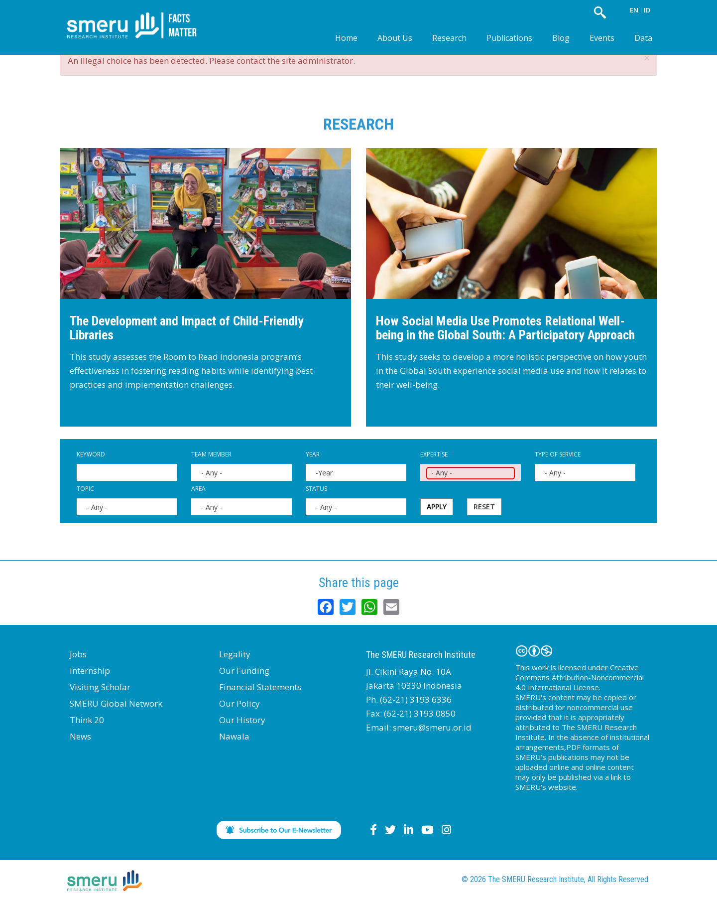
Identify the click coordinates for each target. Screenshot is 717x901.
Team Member (211, 454)
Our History (242, 720)
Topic (85, 488)
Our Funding (244, 670)
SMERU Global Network (116, 703)
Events (602, 37)
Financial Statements (260, 687)
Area (198, 488)
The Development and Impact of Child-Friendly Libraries (187, 328)
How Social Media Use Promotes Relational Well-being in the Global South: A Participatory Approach (505, 328)
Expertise (434, 454)
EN (634, 9)
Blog (561, 37)
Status (316, 488)
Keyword (91, 454)
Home (346, 37)
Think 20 (87, 720)
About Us (394, 37)
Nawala (234, 736)
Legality (234, 654)
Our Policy (239, 703)
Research (449, 37)
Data (643, 37)
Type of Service (558, 454)
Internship (90, 670)
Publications (509, 37)
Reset (484, 506)
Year (313, 454)
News (80, 736)
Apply (437, 506)
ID (647, 9)
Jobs (78, 654)
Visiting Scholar (100, 687)
